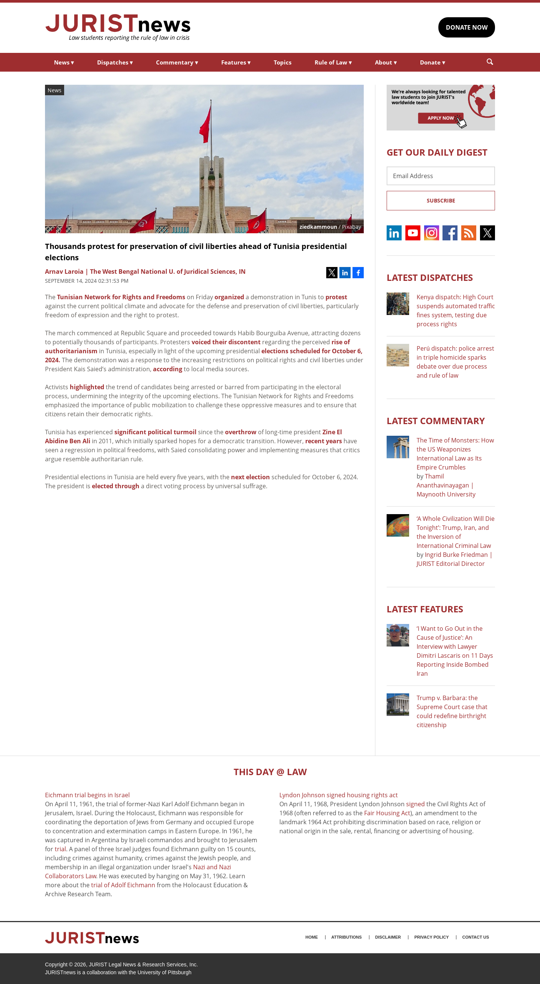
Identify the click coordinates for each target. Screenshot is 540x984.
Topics (282, 62)
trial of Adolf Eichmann (123, 885)
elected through (116, 486)
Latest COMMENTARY (436, 420)
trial (60, 849)
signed (415, 804)
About (386, 62)
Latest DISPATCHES (430, 277)
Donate (432, 62)
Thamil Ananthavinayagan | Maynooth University (446, 485)
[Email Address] (441, 175)
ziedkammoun (318, 226)
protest (336, 297)
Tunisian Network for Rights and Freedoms (121, 297)
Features (235, 62)
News (64, 62)
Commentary (177, 62)
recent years (323, 441)
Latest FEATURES (425, 609)
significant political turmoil (155, 432)
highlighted (87, 387)
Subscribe (441, 200)
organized (229, 297)
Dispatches (115, 62)
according (167, 369)
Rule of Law (333, 62)
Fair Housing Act (387, 813)
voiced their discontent (226, 342)
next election (250, 477)
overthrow (240, 432)
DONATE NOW (467, 27)
